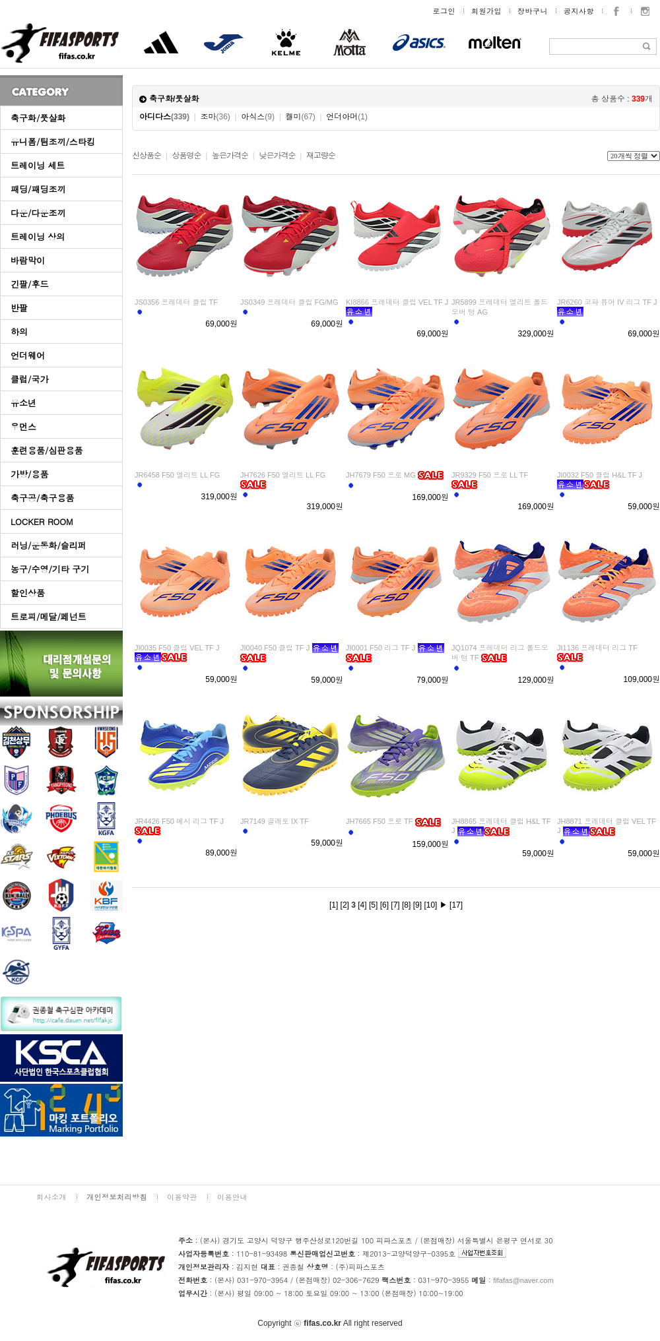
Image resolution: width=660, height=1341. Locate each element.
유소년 (23, 402)
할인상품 (28, 592)
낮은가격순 (277, 155)
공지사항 (579, 11)
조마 (215, 116)
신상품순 (146, 155)
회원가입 (486, 11)
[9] (417, 905)
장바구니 (532, 11)
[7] (395, 905)
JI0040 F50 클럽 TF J (275, 648)
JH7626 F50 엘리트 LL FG (282, 475)
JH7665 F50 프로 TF (379, 821)
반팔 (19, 307)
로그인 (444, 11)
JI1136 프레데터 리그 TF (597, 648)
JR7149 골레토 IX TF (274, 821)
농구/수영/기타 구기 (50, 569)
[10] (430, 905)
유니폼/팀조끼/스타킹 (53, 141)
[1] (333, 905)
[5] (373, 905)
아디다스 (164, 116)
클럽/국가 (29, 379)
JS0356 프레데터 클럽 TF (176, 302)
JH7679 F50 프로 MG (381, 475)
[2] (345, 905)
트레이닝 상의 (38, 236)
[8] (406, 905)
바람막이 (28, 260)
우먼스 (23, 426)
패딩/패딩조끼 (38, 189)
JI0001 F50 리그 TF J (380, 648)
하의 (19, 331)
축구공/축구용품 (42, 497)
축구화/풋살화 (38, 117)
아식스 (258, 116)
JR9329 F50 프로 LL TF (489, 475)
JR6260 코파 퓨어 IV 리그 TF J (607, 302)
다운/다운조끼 (38, 212)
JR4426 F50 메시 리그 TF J (179, 821)
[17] (456, 905)
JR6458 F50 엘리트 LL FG (177, 475)
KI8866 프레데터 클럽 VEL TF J (397, 302)
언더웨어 (28, 355)
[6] (384, 905)
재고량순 (320, 155)
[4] (362, 905)
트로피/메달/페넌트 (48, 616)
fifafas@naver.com (523, 1280)
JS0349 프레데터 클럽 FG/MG (289, 302)
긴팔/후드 (29, 284)
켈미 (300, 116)
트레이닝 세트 (38, 165)
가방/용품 (29, 474)
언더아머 (347, 116)
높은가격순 (230, 155)
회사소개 (51, 1197)
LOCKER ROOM (42, 521)
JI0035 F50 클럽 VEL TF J (177, 648)
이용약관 (182, 1197)
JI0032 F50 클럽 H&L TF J (599, 475)
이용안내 (232, 1197)
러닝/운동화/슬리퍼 (48, 545)
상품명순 (186, 155)
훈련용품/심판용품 (46, 450)
